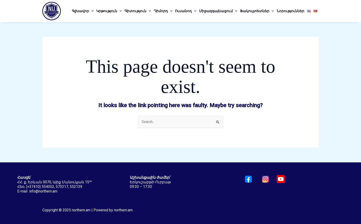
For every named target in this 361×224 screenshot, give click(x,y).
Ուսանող (185, 11)
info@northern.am (43, 191)
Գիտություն (138, 11)
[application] (91, 11)
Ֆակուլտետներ (257, 11)
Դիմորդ (163, 11)
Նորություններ (290, 11)
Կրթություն (109, 11)
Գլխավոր (83, 11)
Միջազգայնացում (218, 11)
